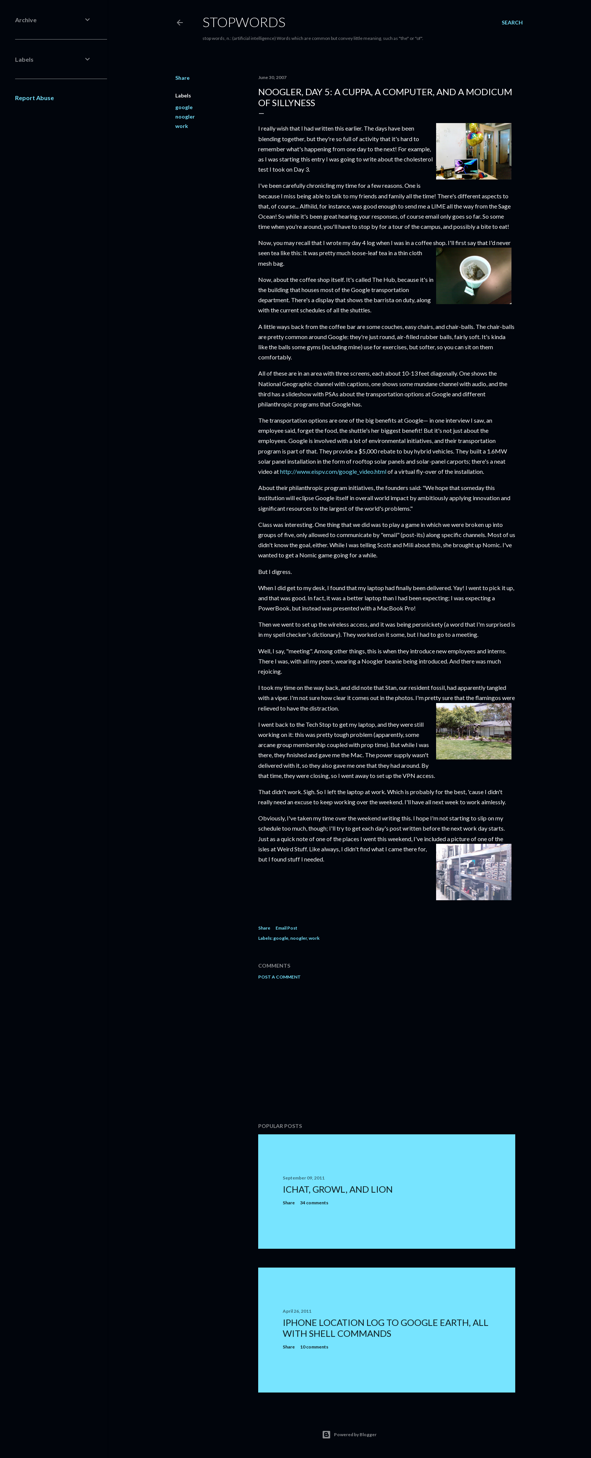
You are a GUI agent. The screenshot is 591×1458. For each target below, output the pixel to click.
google (184, 107)
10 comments (314, 1347)
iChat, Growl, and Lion (338, 1189)
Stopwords (243, 22)
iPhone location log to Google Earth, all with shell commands (385, 1328)
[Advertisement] (386, 1051)
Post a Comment (279, 977)
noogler (185, 116)
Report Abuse (34, 97)
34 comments (314, 1202)
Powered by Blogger (349, 1434)
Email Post (286, 928)
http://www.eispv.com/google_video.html (333, 471)
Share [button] (182, 78)
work (181, 126)
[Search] (512, 23)
